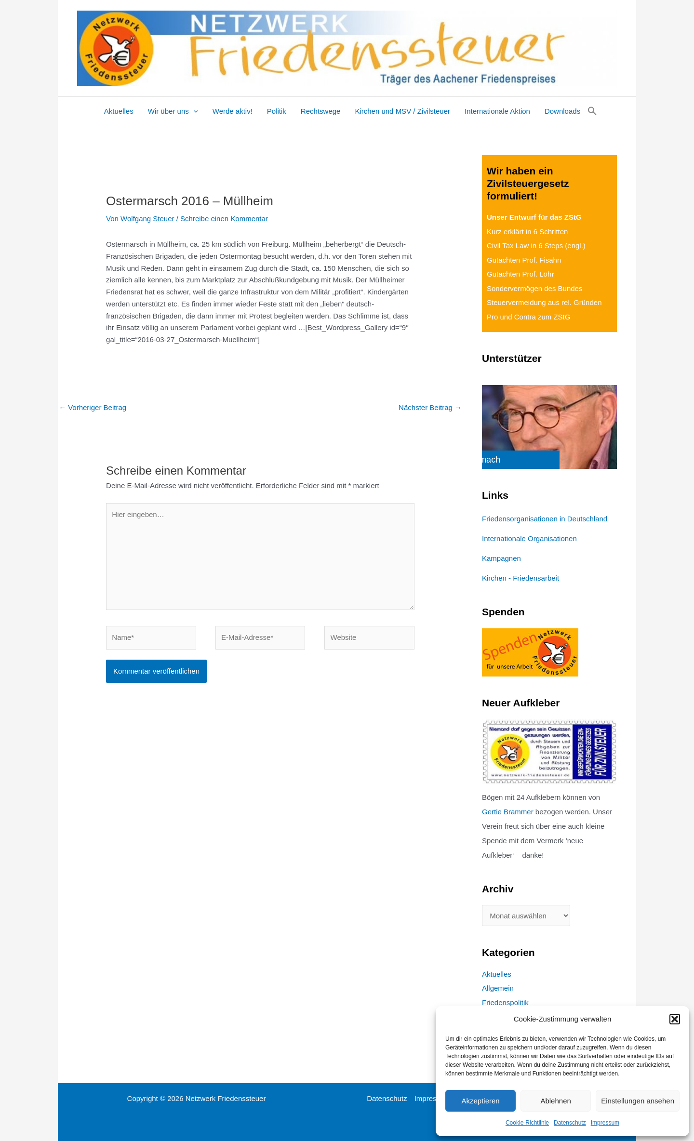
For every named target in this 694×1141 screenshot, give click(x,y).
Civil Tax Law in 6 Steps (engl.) (536, 245)
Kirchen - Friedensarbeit (520, 578)
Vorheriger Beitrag (92, 407)
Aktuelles (496, 974)
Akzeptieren (480, 1101)
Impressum (605, 1122)
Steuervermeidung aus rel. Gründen (544, 302)
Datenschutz (570, 1122)
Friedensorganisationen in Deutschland (544, 519)
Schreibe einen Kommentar (224, 218)
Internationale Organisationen (529, 538)
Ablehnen (555, 1101)
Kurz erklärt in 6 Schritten (527, 231)
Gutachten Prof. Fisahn (524, 260)
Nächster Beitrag (430, 407)
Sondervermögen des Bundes (534, 288)
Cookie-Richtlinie (527, 1122)
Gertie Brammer (508, 812)
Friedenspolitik (505, 1002)
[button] (675, 1019)
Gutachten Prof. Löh (520, 274)
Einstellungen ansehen (637, 1101)
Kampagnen (501, 558)
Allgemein (498, 988)
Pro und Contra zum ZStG (528, 317)
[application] (193, 111)
